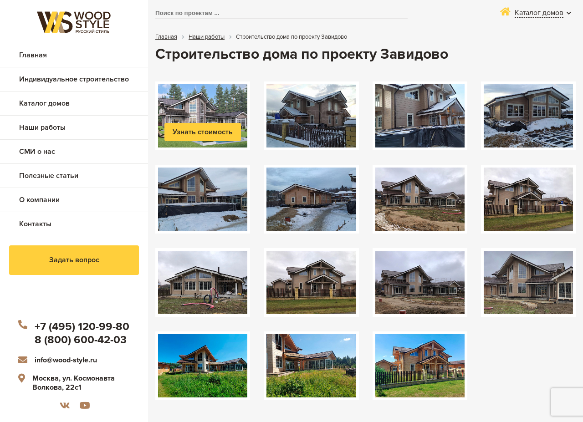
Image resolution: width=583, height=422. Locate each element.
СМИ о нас (37, 151)
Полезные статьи (48, 175)
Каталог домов (44, 103)
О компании (39, 199)
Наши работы (42, 127)
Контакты (35, 224)
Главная (33, 55)
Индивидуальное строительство (74, 79)
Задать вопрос (74, 259)
